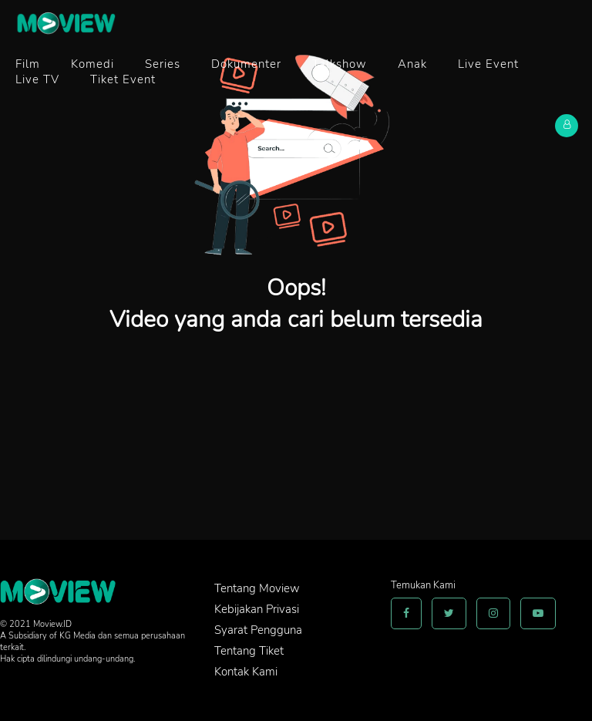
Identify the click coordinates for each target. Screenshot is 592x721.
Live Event (488, 64)
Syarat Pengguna (258, 630)
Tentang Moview (257, 588)
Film (27, 64)
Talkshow (339, 64)
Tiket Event (123, 79)
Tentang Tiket (249, 651)
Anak (412, 64)
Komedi (92, 64)
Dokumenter (246, 64)
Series (162, 64)
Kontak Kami (246, 671)
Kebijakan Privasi (256, 609)
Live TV (37, 79)
